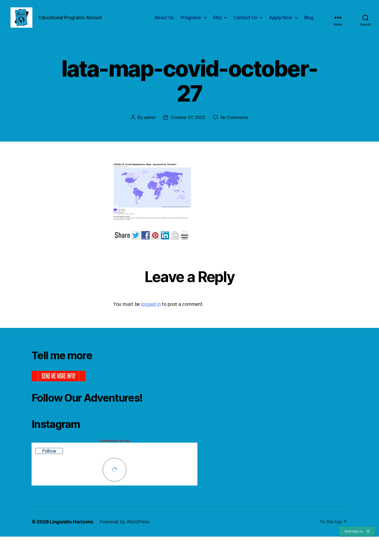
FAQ (217, 19)
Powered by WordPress (124, 525)
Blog (308, 19)
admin (150, 120)
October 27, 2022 (188, 120)
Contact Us (245, 19)
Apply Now (280, 19)
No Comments (234, 120)
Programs (191, 19)
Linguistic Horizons (71, 525)
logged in (151, 307)
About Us (164, 19)
